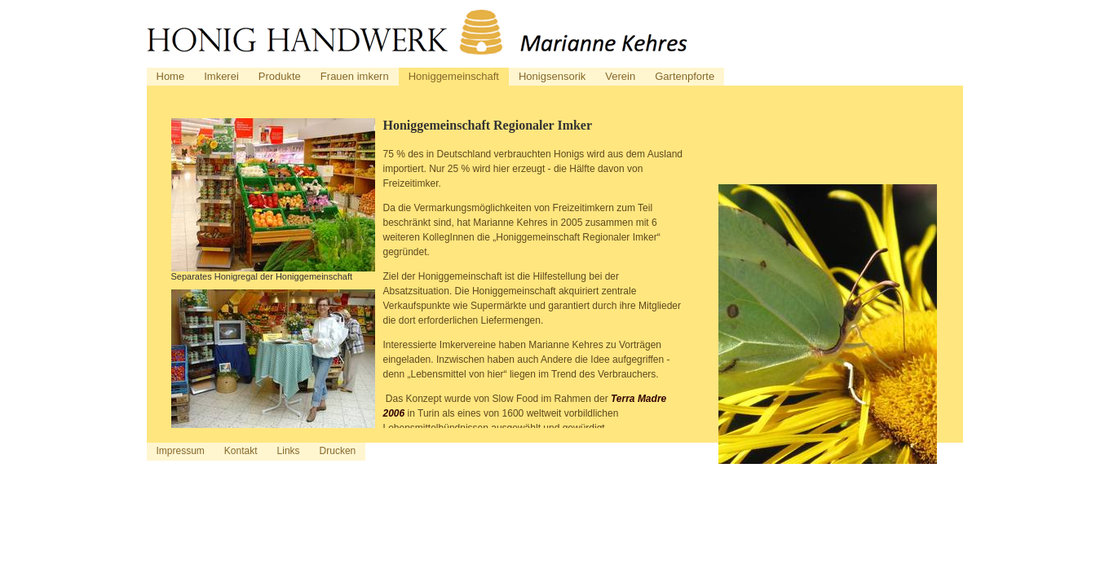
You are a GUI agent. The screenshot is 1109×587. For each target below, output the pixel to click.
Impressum (181, 451)
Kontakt (241, 451)
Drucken (338, 451)
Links (288, 451)
